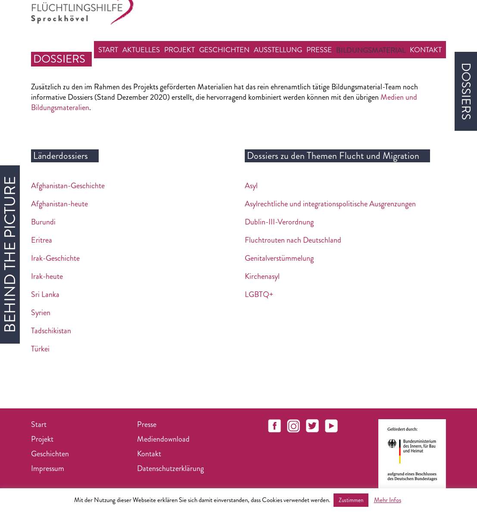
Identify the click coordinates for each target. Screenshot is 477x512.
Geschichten (224, 50)
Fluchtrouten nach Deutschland (293, 240)
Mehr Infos (387, 500)
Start (108, 50)
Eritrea (41, 240)
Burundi (43, 222)
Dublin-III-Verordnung (279, 222)
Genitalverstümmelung (279, 258)
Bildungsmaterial (370, 50)
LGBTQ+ (259, 294)
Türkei (40, 348)
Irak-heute (47, 276)
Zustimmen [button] (351, 500)
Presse (319, 50)
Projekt (179, 50)
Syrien (40, 312)
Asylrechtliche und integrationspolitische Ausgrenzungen (330, 203)
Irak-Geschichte (55, 258)
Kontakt (426, 50)
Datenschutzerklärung (170, 468)
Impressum (47, 468)
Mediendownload (163, 439)
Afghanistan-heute (59, 203)
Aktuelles (141, 50)
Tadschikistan (51, 330)
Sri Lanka (45, 294)
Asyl (251, 185)
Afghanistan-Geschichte (68, 185)
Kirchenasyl (262, 276)
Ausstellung (278, 50)
